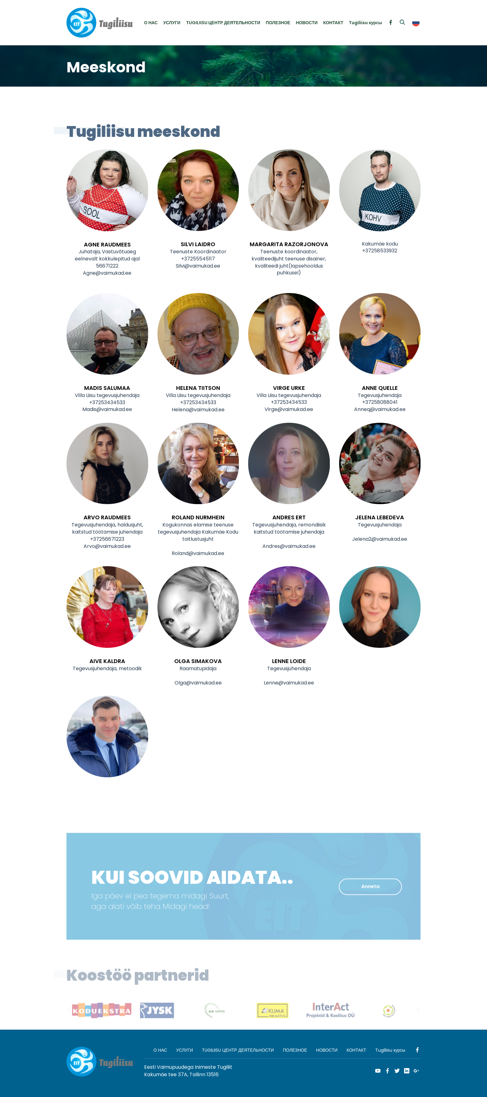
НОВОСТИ (307, 23)
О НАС (151, 23)
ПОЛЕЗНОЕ (278, 23)
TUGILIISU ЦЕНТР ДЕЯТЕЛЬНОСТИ (223, 23)
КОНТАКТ (333, 23)
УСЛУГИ (171, 23)
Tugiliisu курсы (365, 23)
